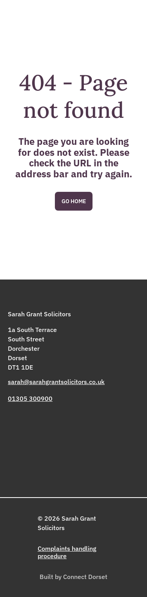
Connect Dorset (85, 577)
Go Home (74, 201)
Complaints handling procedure (67, 552)
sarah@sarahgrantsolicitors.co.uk (56, 381)
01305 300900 (30, 398)
